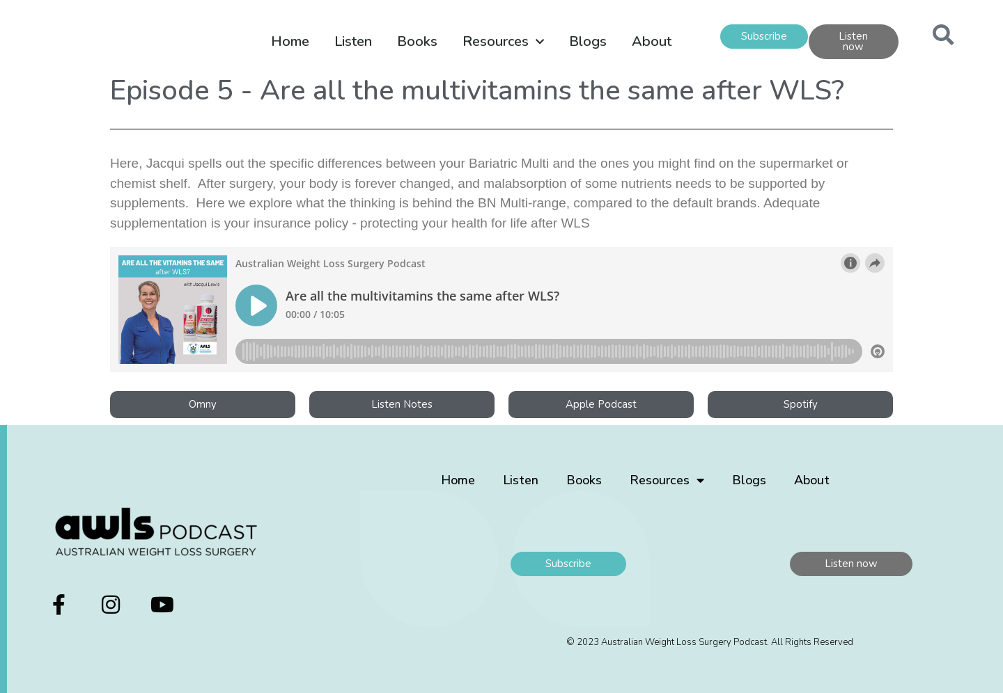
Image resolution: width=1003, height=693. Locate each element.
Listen (353, 41)
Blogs (588, 41)
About (651, 41)
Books (417, 41)
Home (290, 41)
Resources (503, 42)
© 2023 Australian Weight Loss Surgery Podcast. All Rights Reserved (709, 642)
